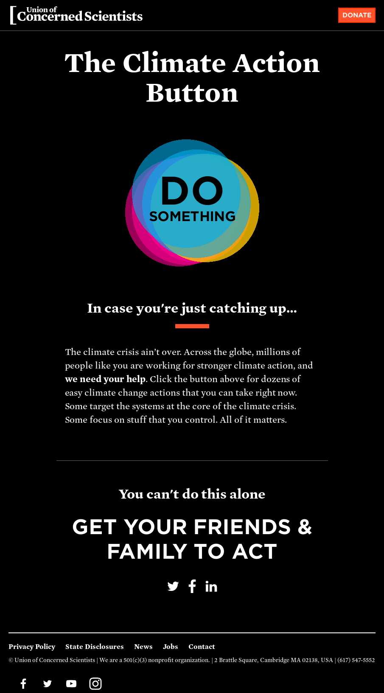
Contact (201, 647)
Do (192, 196)
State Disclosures (94, 647)
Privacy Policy (31, 647)
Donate (357, 15)
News (143, 647)
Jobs (170, 647)
